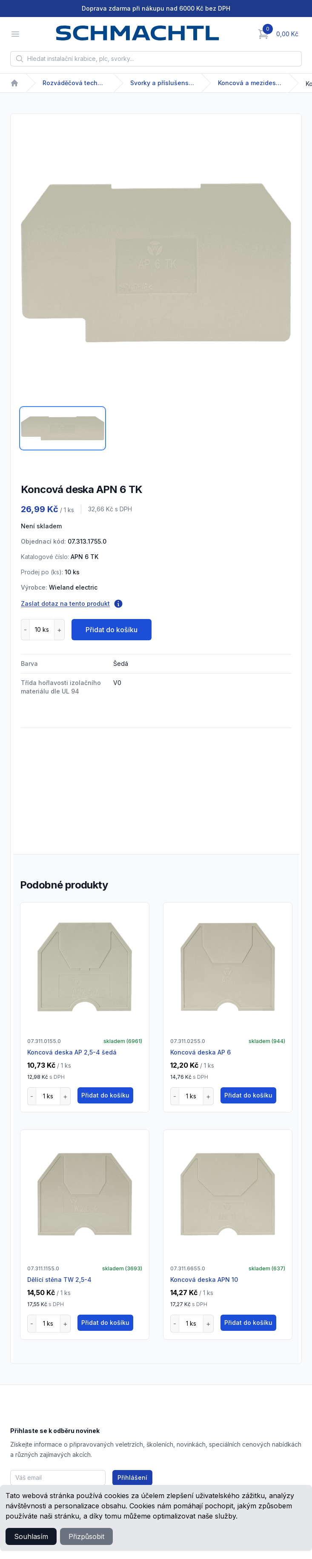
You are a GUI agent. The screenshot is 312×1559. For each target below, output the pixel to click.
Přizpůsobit (86, 1536)
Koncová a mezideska (250, 82)
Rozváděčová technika (74, 82)
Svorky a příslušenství (162, 82)
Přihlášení (132, 1477)
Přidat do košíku (111, 629)
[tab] (62, 428)
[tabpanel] (156, 262)
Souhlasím (31, 1536)
